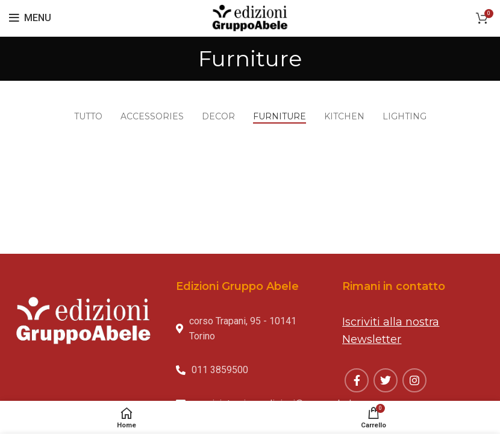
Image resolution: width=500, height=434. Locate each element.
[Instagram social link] (414, 380)
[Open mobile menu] (30, 18)
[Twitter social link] (385, 380)
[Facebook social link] (357, 380)
